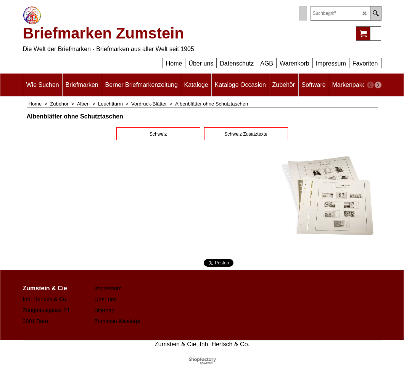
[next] (378, 85)
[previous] (370, 85)
